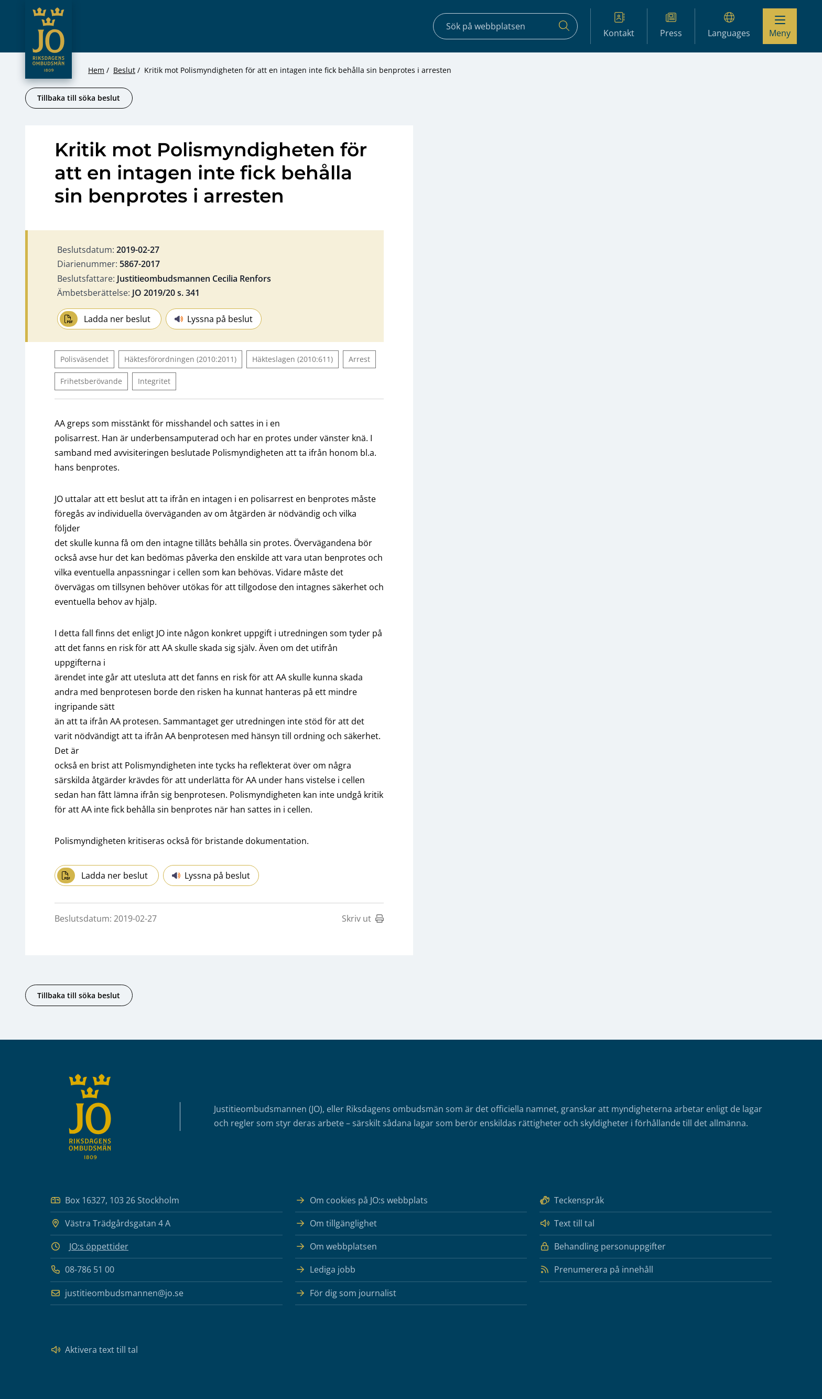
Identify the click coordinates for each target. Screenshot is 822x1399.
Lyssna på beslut (214, 319)
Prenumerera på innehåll (596, 1270)
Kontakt (618, 25)
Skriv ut (363, 918)
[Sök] (564, 26)
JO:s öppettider (98, 1246)
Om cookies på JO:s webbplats (361, 1200)
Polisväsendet (84, 359)
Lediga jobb (325, 1270)
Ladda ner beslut (105, 319)
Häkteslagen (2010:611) (292, 359)
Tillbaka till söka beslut (78, 98)
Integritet (154, 381)
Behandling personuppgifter (602, 1247)
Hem (96, 70)
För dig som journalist (345, 1293)
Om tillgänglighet (336, 1223)
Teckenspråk (571, 1200)
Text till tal (566, 1223)
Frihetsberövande (91, 381)
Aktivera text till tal (94, 1350)
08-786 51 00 (82, 1270)
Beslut (124, 70)
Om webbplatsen (336, 1247)
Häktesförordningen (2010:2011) (180, 359)
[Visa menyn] (780, 26)
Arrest (359, 359)
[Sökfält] (505, 26)
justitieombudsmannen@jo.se (116, 1293)
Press (671, 25)
